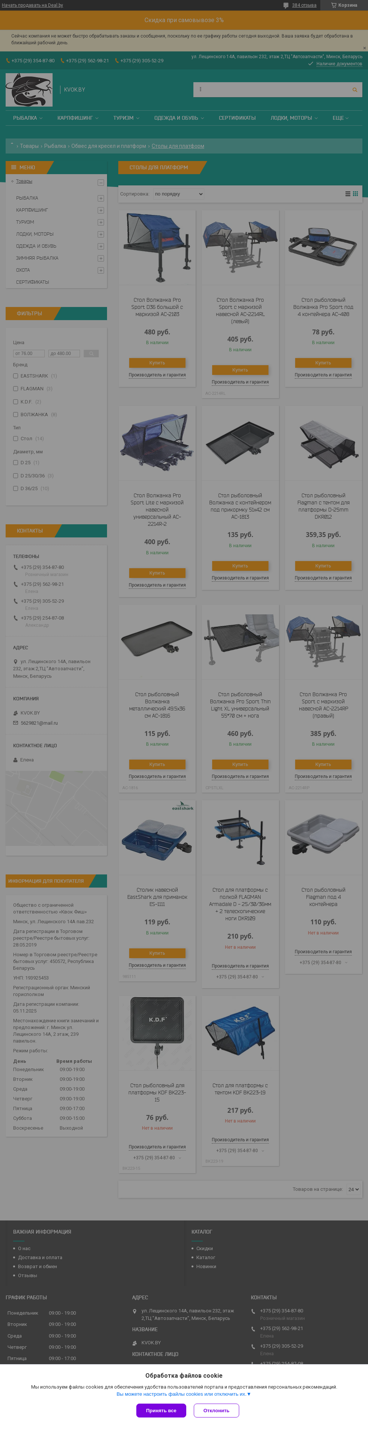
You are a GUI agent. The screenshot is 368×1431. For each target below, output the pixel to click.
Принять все (161, 1410)
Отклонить (216, 1410)
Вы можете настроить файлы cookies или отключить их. (181, 1394)
